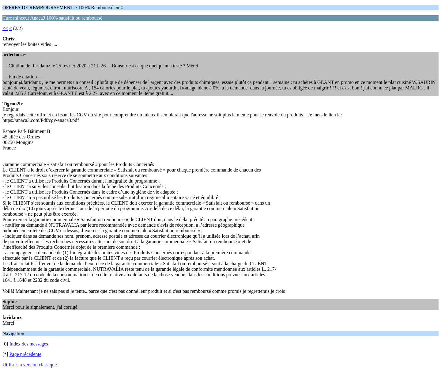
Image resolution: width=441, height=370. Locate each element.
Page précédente (25, 354)
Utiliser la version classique (29, 364)
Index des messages (28, 343)
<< (5, 28)
